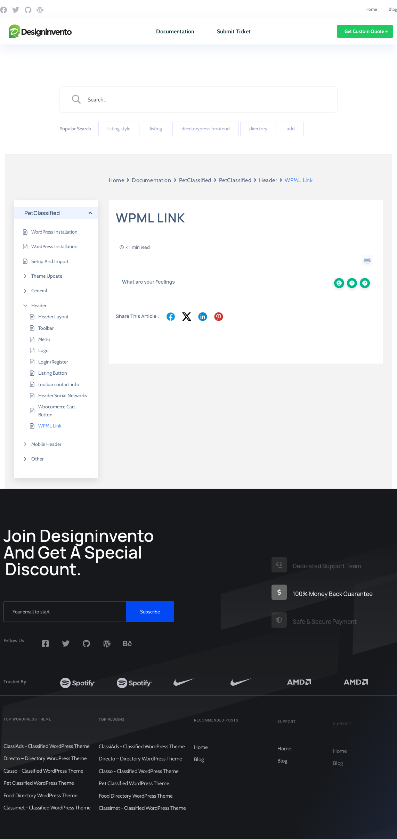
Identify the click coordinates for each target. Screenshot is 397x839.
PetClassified (195, 180)
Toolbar (46, 328)
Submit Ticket (234, 31)
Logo (43, 350)
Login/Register (53, 362)
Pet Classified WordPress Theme (38, 789)
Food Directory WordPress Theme (40, 801)
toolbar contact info (58, 384)
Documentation (175, 31)
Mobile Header (46, 444)
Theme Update (46, 276)
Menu (44, 339)
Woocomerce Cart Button (56, 410)
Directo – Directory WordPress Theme (45, 764)
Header (38, 305)
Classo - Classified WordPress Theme (43, 777)
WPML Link (49, 426)
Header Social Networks (62, 395)
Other (37, 459)
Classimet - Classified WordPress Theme (47, 814)
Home (371, 9)
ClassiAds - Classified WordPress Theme (46, 752)
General (39, 290)
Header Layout (53, 316)
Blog (393, 9)
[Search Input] (207, 99)
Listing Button (52, 373)
